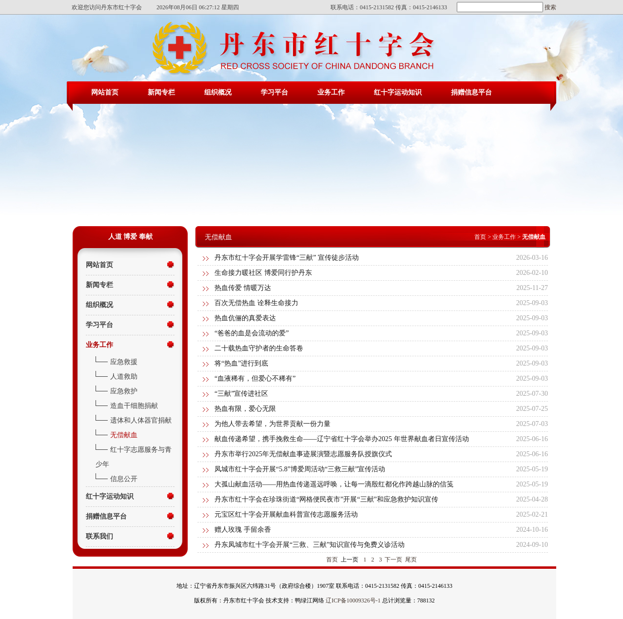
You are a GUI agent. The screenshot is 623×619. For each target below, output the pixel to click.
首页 (480, 236)
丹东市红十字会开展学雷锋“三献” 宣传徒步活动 (286, 257)
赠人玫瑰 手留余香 (242, 529)
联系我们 (99, 536)
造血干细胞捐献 (134, 405)
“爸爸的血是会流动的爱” (251, 333)
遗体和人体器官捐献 (141, 420)
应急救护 (123, 391)
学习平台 (274, 92)
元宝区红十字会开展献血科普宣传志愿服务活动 (286, 514)
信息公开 (123, 479)
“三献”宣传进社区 (241, 393)
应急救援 (123, 362)
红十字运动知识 (398, 92)
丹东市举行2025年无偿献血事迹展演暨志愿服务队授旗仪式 (303, 454)
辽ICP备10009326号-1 (353, 600)
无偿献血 (123, 435)
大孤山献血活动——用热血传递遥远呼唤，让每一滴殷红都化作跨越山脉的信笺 (333, 484)
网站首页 (104, 92)
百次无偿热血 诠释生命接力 (256, 303)
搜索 (549, 7)
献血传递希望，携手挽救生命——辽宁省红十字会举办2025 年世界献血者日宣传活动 (341, 439)
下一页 (393, 559)
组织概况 (218, 92)
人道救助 (123, 376)
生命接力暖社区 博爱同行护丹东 (263, 272)
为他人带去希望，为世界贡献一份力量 (272, 423)
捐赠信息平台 (471, 92)
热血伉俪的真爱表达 (245, 318)
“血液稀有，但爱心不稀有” (254, 378)
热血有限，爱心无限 (245, 408)
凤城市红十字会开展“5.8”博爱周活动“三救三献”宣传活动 (299, 469)
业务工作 (331, 92)
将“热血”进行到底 (241, 363)
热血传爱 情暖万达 (242, 287)
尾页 (411, 559)
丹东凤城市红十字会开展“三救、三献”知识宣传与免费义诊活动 (309, 544)
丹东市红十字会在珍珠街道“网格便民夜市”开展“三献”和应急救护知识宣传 (326, 499)
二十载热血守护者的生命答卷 (258, 348)
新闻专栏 (161, 92)
